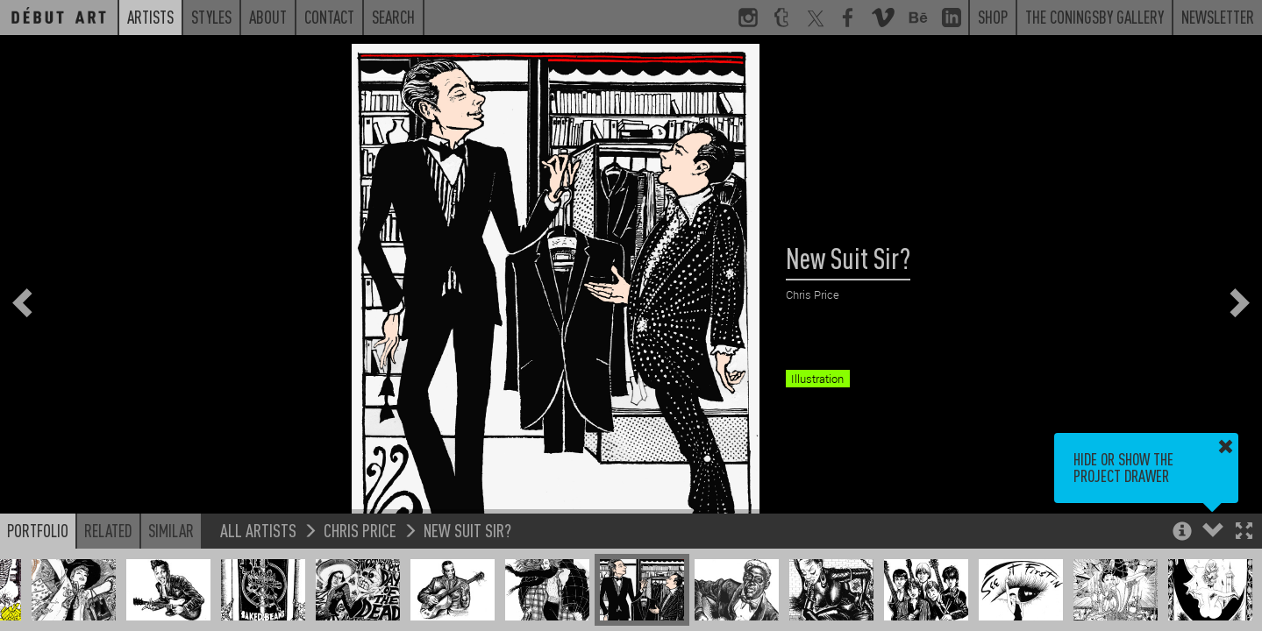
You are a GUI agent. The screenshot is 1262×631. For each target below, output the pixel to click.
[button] (1244, 532)
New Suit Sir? (467, 530)
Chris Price (360, 530)
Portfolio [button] (37, 530)
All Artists (258, 530)
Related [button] (108, 530)
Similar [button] (171, 530)
